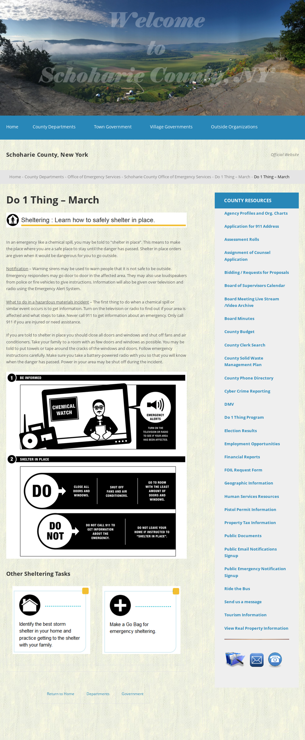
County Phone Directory (248, 378)
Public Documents (242, 535)
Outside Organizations (234, 127)
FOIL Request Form (243, 470)
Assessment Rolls (241, 239)
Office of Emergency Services (94, 176)
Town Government (113, 127)
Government (132, 693)
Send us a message (243, 601)
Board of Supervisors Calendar (254, 285)
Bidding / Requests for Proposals (256, 272)
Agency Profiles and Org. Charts (256, 213)
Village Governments (171, 127)
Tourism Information (245, 615)
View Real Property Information (256, 628)
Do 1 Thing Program (244, 417)
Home (12, 127)
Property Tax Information (250, 522)
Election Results (240, 430)
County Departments (54, 127)
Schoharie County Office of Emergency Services (167, 176)
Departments (98, 693)
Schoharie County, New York (47, 154)
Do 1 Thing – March (232, 176)
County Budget (239, 331)
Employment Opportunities (252, 443)
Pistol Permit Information (250, 509)
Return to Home (60, 693)
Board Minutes (239, 318)
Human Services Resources (251, 496)
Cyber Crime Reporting (247, 391)
